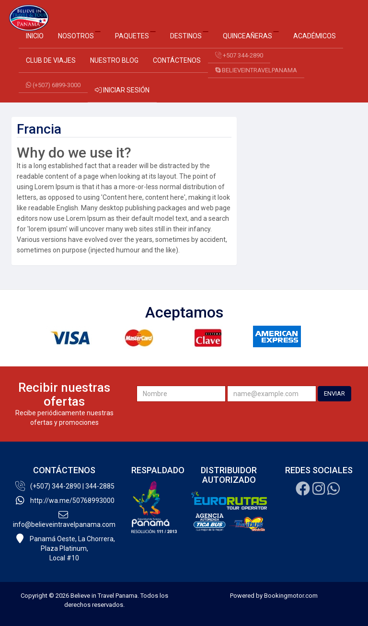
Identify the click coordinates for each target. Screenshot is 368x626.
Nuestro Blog (114, 60)
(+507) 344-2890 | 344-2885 (64, 486)
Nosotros (79, 35)
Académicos (314, 36)
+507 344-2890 (239, 55)
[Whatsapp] (333, 491)
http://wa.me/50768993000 (64, 500)
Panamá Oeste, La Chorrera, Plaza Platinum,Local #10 (64, 548)
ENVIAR (334, 393)
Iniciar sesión (122, 90)
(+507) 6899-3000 (53, 85)
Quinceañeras (251, 35)
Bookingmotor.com (291, 595)
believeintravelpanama (256, 70)
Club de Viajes (51, 60)
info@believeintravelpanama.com (64, 519)
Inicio (35, 36)
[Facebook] (303, 491)
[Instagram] (318, 491)
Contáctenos (177, 60)
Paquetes (135, 35)
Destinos (189, 35)
